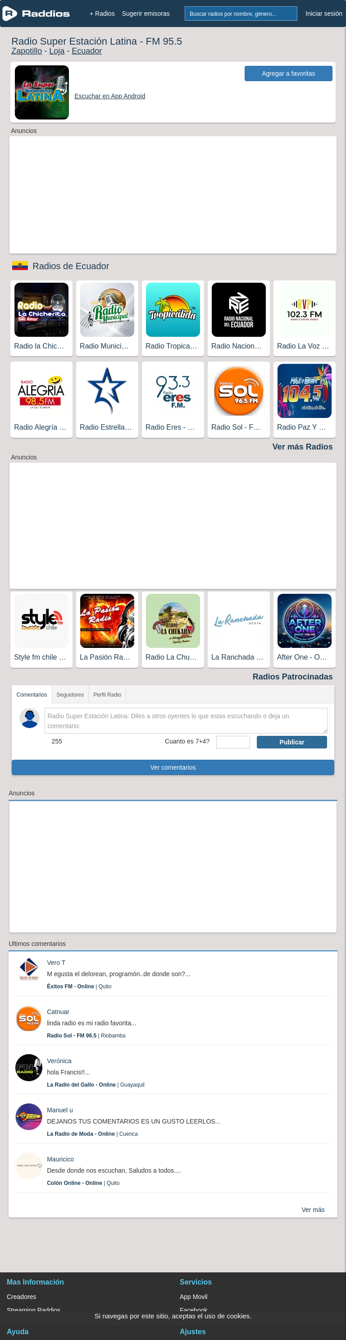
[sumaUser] (233, 742)
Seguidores (70, 695)
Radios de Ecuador (70, 266)
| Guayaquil (96, 1085)
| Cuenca (92, 1134)
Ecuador (87, 50)
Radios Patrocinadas (293, 676)
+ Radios (102, 13)
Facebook (193, 1310)
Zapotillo (26, 50)
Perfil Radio (107, 695)
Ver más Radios (303, 446)
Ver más (312, 1209)
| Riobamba (86, 1036)
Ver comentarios (173, 767)
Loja (56, 50)
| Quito (79, 986)
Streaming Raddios (33, 1310)
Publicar (291, 742)
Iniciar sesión (323, 13)
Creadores (21, 1296)
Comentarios (31, 695)
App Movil (193, 1296)
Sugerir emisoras (146, 13)
